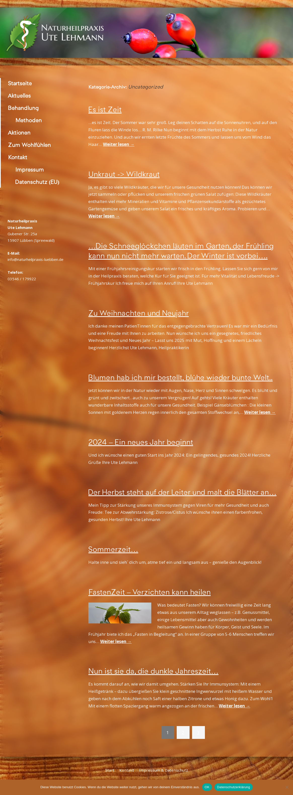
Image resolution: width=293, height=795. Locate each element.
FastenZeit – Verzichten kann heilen (149, 592)
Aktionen (19, 133)
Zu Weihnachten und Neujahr (138, 313)
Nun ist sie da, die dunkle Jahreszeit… (153, 671)
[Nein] (286, 787)
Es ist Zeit (105, 109)
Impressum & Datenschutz (163, 770)
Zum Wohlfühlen (29, 145)
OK (207, 787)
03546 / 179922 (22, 278)
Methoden (28, 120)
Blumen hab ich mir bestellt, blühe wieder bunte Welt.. (180, 377)
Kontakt (17, 157)
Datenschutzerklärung (233, 787)
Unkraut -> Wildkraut (124, 174)
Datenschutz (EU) (37, 182)
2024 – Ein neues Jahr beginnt (140, 442)
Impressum (29, 170)
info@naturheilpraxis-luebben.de (35, 259)
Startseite (20, 83)
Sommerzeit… (113, 549)
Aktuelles (19, 96)
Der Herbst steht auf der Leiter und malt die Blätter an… (182, 492)
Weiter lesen (118, 144)
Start (109, 770)
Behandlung (23, 108)
